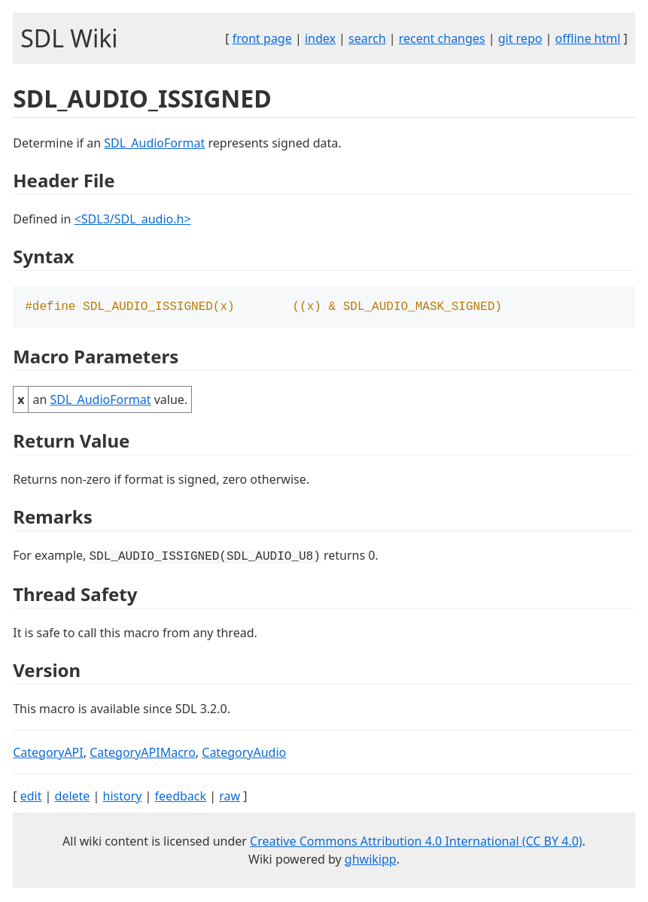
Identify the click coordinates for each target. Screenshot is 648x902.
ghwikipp (371, 860)
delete (72, 797)
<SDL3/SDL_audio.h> (133, 219)
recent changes (442, 38)
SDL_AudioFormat (154, 143)
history (122, 797)
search (367, 38)
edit (31, 797)
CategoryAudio (244, 754)
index (320, 38)
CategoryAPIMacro (143, 754)
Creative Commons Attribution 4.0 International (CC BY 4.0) (416, 842)
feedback (180, 797)
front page (262, 38)
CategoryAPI (48, 754)
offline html (588, 38)
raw (229, 797)
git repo (520, 38)
